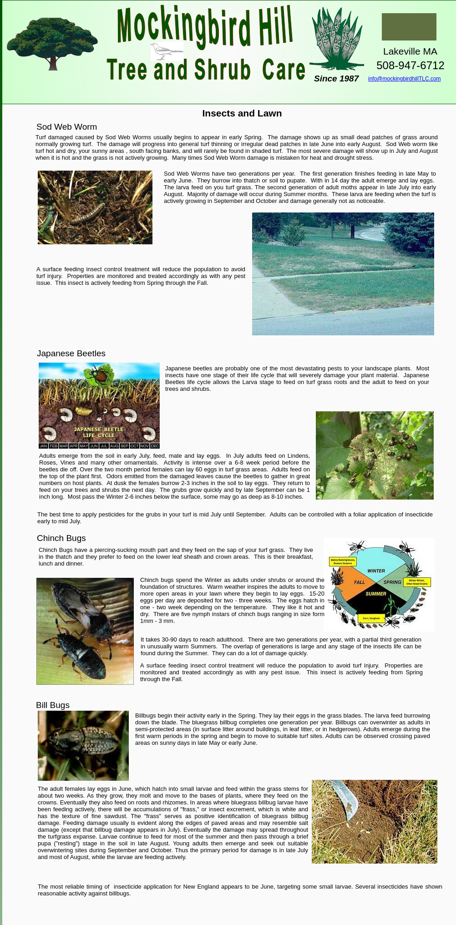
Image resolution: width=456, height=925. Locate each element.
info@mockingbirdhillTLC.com (404, 79)
